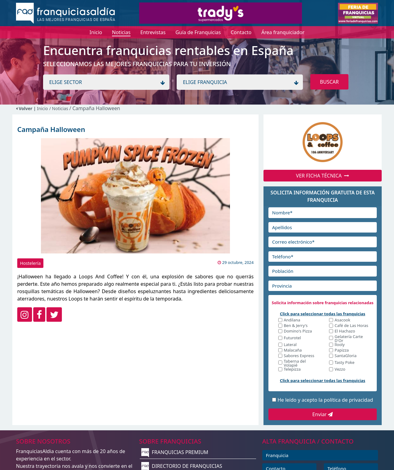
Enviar (322, 414)
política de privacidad (348, 399)
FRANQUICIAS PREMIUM (174, 452)
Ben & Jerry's (296, 326)
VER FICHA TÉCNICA (322, 175)
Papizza (342, 350)
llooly (339, 345)
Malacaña (293, 350)
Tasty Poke (344, 362)
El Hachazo (345, 331)
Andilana (292, 320)
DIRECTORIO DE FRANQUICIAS (181, 466)
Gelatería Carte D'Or (349, 339)
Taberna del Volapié (295, 363)
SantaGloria (345, 356)
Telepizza (292, 369)
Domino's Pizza (298, 331)
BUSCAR (329, 81)
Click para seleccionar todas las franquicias (322, 314)
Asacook (342, 320)
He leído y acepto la (325, 399)
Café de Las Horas (351, 326)
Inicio (42, 108)
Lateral (290, 345)
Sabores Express (299, 356)
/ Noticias (59, 108)
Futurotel (292, 338)
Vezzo (340, 369)
